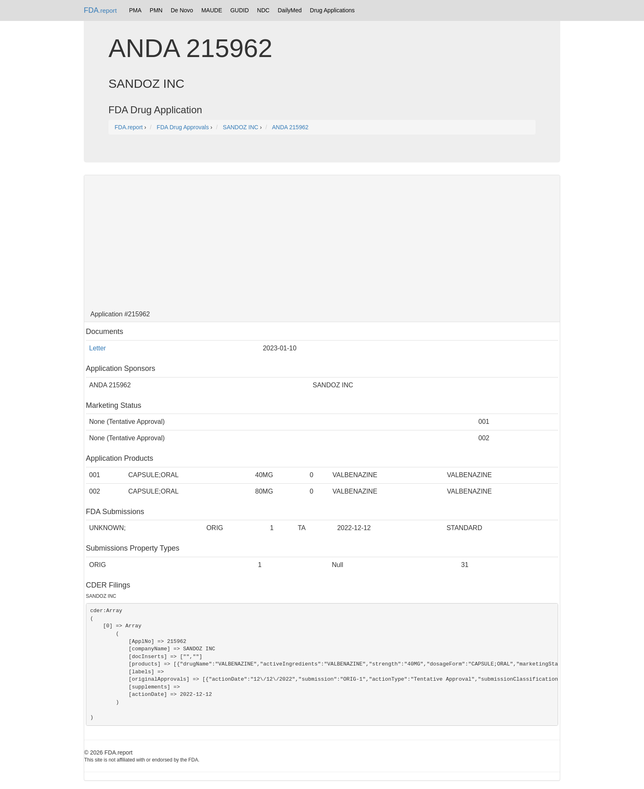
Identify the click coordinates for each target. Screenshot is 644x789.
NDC (263, 10)
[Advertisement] (322, 240)
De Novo (182, 10)
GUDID (239, 10)
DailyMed (289, 10)
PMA (135, 10)
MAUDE (211, 10)
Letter (97, 348)
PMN (156, 10)
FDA (100, 10)
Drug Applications (332, 10)
